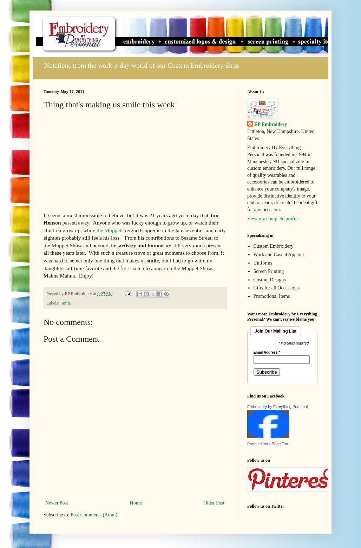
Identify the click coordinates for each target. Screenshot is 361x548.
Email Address (267, 352)
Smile (65, 303)
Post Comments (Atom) (94, 514)
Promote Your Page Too (267, 444)
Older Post (214, 503)
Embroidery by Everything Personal (277, 407)
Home (136, 503)
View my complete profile (273, 218)
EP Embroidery (270, 124)
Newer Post (56, 503)
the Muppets (110, 230)
